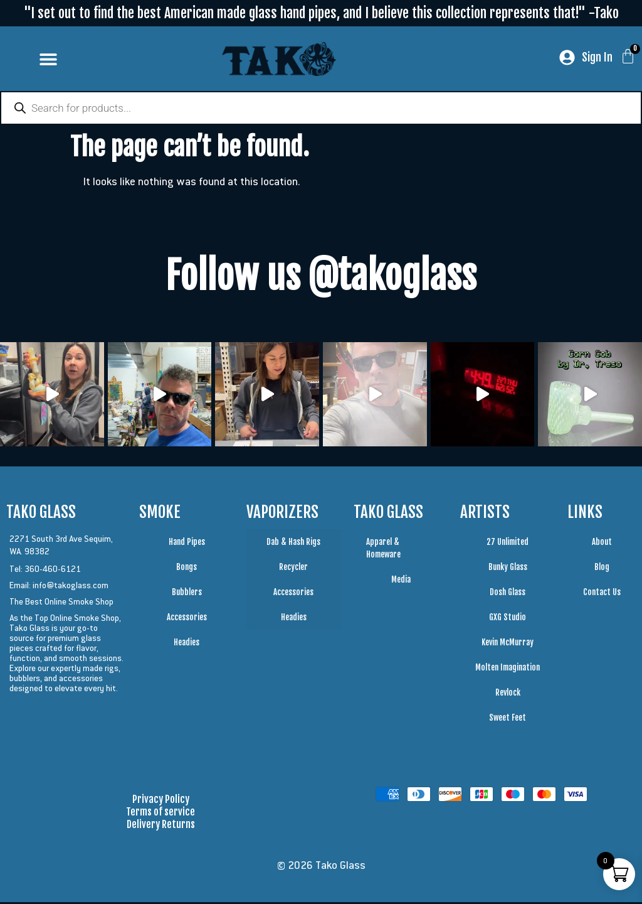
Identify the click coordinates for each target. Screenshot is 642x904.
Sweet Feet (507, 719)
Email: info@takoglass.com (58, 587)
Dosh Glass (507, 594)
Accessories (187, 619)
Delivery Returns (161, 826)
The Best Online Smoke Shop (61, 603)
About (602, 544)
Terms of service (160, 813)
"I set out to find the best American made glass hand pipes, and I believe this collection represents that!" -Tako (321, 12)
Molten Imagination (507, 669)
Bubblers (187, 594)
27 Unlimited (508, 544)
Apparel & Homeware (383, 550)
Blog (601, 569)
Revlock (507, 694)
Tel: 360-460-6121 (45, 570)
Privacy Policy (160, 801)
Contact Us (602, 594)
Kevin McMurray (508, 644)
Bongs (186, 569)
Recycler (293, 569)
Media (401, 581)
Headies (186, 644)
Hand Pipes (187, 544)
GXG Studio (507, 619)
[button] (48, 59)
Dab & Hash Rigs (293, 544)
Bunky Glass (507, 569)
